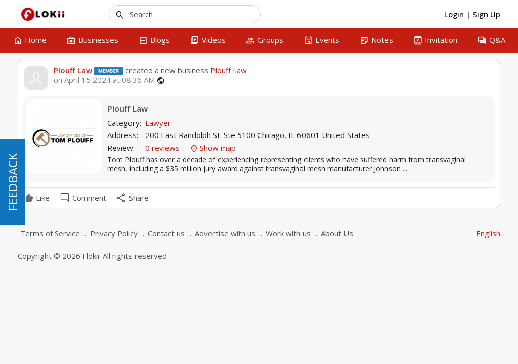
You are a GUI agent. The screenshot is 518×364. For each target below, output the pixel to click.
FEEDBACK (12, 182)
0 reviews (163, 148)
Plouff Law (73, 70)
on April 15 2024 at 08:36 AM (104, 80)
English (488, 233)
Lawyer (158, 123)
